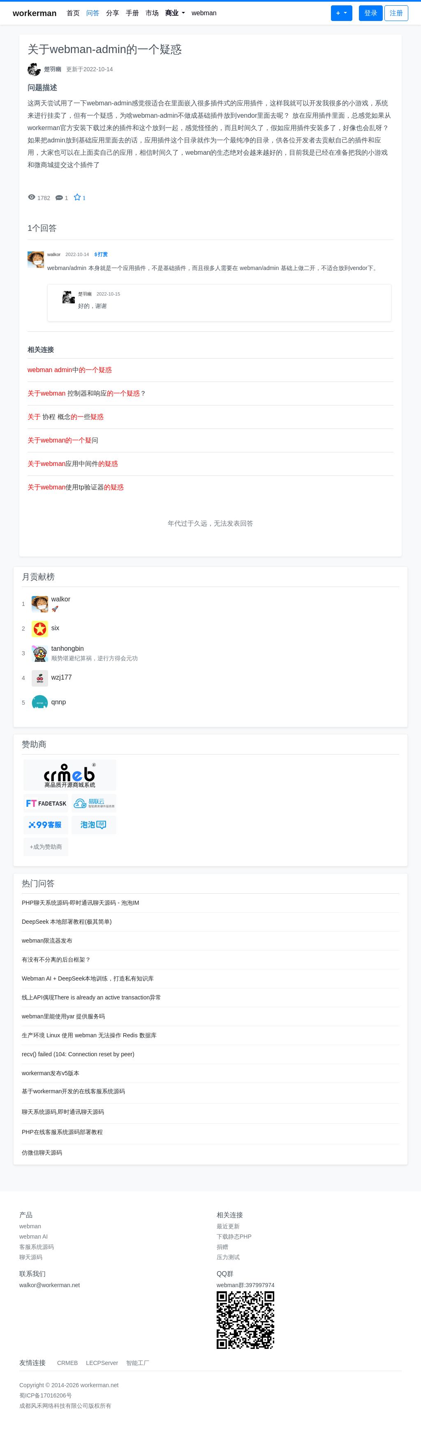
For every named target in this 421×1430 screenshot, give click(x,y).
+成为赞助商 (46, 846)
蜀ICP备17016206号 (45, 1395)
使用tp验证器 (76, 487)
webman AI (33, 1236)
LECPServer (102, 1363)
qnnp (58, 702)
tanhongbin (67, 648)
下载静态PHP (234, 1236)
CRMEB (67, 1363)
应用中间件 (73, 463)
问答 (92, 12)
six (55, 627)
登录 (370, 12)
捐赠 (222, 1247)
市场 (152, 12)
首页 (73, 12)
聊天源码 (30, 1257)
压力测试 (228, 1257)
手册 (132, 12)
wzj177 (61, 677)
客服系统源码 (36, 1247)
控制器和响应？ (87, 393)
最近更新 (228, 1226)
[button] (175, 13)
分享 (112, 12)
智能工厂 (137, 1363)
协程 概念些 (66, 416)
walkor (60, 599)
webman (204, 12)
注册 (396, 12)
